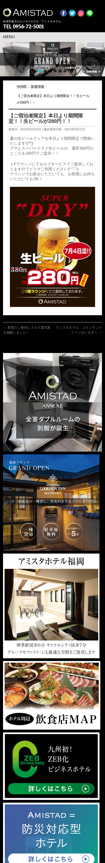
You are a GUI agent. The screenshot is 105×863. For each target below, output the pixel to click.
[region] (52, 59)
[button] (52, 59)
